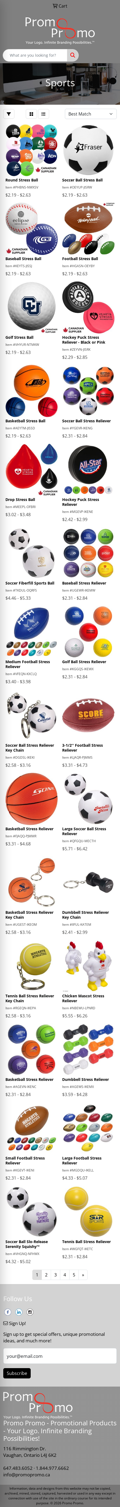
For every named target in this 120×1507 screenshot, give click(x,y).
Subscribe (17, 1373)
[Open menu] (109, 55)
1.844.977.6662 (52, 1468)
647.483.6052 (18, 1468)
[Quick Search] (35, 55)
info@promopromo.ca (26, 1474)
